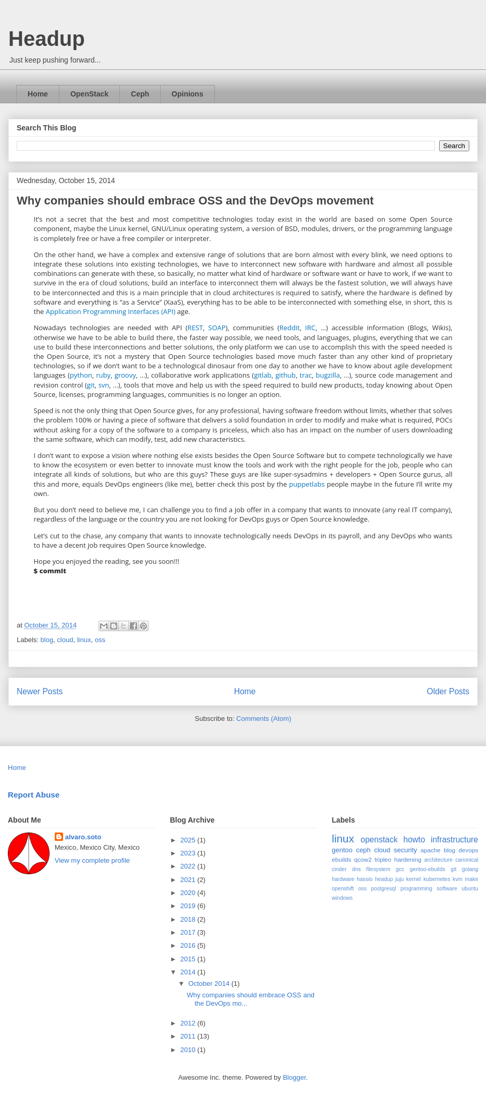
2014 (189, 972)
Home (38, 94)
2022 (189, 866)
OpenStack (89, 94)
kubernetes (436, 879)
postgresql (383, 888)
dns (356, 869)
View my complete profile (92, 860)
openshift (343, 888)
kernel (413, 879)
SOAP (216, 327)
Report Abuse (33, 794)
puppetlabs (306, 484)
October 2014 (209, 983)
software (447, 888)
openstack (378, 839)
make (471, 879)
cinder (339, 869)
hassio (364, 879)
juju (399, 879)
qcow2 (363, 859)
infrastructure (454, 839)
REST (195, 327)
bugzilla (328, 375)
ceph (363, 850)
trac (306, 375)
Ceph (140, 94)
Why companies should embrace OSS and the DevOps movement (195, 200)
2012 (189, 1023)
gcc (400, 869)
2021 (189, 880)
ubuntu (469, 888)
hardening (407, 859)
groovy (125, 375)
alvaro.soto (83, 837)
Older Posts (448, 691)
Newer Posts (40, 691)
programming (416, 888)
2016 (189, 945)
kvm (458, 879)
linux (84, 640)
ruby (103, 375)
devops (468, 850)
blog (47, 640)
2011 (189, 1036)
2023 (189, 853)
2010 (189, 1050)
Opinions (187, 94)
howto (414, 839)
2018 (189, 919)
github (285, 375)
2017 (189, 932)
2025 (189, 840)
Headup (46, 38)
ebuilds (341, 859)
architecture (438, 860)
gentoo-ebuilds (427, 869)
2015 (189, 959)
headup (384, 879)
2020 (189, 893)
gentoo (342, 850)
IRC (310, 327)
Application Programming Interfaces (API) (110, 311)
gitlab (262, 375)
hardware (343, 879)
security (405, 850)
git (91, 385)
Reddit (290, 327)
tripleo (382, 859)
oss (100, 640)
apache (430, 850)
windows (342, 898)
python (81, 375)
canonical (466, 860)
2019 (189, 906)
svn (104, 385)
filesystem (378, 869)
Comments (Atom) (263, 718)
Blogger (294, 1077)
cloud (65, 640)
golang (470, 869)
